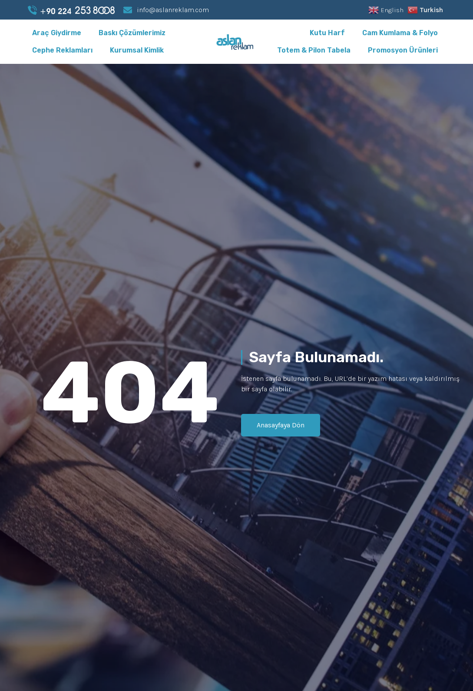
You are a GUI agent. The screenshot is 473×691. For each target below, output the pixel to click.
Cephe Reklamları (62, 50)
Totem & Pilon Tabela (314, 50)
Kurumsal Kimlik (137, 50)
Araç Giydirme (56, 33)
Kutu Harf (327, 33)
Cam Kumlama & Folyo (400, 33)
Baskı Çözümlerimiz (132, 33)
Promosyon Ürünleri (403, 50)
